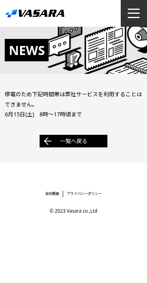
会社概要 (52, 193)
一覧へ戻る (73, 141)
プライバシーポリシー (84, 193)
